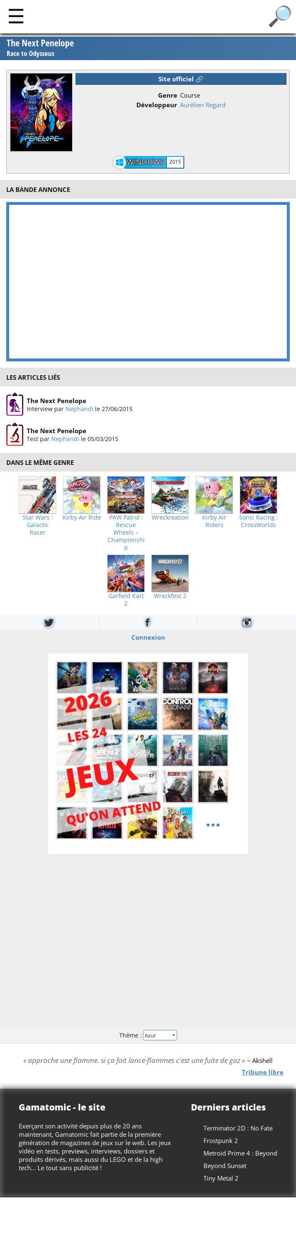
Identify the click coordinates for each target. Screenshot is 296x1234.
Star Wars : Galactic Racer (38, 525)
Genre (167, 95)
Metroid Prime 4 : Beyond (240, 1153)
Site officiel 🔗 (180, 79)
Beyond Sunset (224, 1165)
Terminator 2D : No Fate (238, 1128)
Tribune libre (262, 1071)
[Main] (16, 15)
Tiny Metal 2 (220, 1178)
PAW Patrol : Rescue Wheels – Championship (126, 532)
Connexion (148, 637)
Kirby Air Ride (82, 517)
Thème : (148, 1035)
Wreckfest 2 (170, 596)
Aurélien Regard (203, 105)
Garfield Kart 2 (126, 599)
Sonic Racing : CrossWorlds (258, 521)
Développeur (156, 105)
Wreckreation (170, 517)
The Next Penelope (40, 48)
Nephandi (79, 409)
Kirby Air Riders (214, 521)
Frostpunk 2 (220, 1140)
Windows (145, 162)
